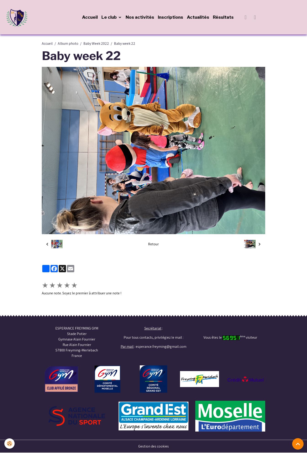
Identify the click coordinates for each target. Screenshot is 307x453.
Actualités (198, 17)
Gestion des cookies (153, 446)
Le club (109, 17)
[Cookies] (10, 443)
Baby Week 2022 (96, 43)
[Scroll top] (298, 444)
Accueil (90, 17)
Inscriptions (170, 17)
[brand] (18, 17)
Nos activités (140, 17)
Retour (153, 244)
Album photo (68, 43)
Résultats (223, 17)
